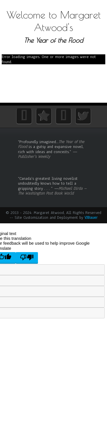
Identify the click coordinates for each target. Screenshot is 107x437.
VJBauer (91, 217)
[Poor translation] (27, 257)
